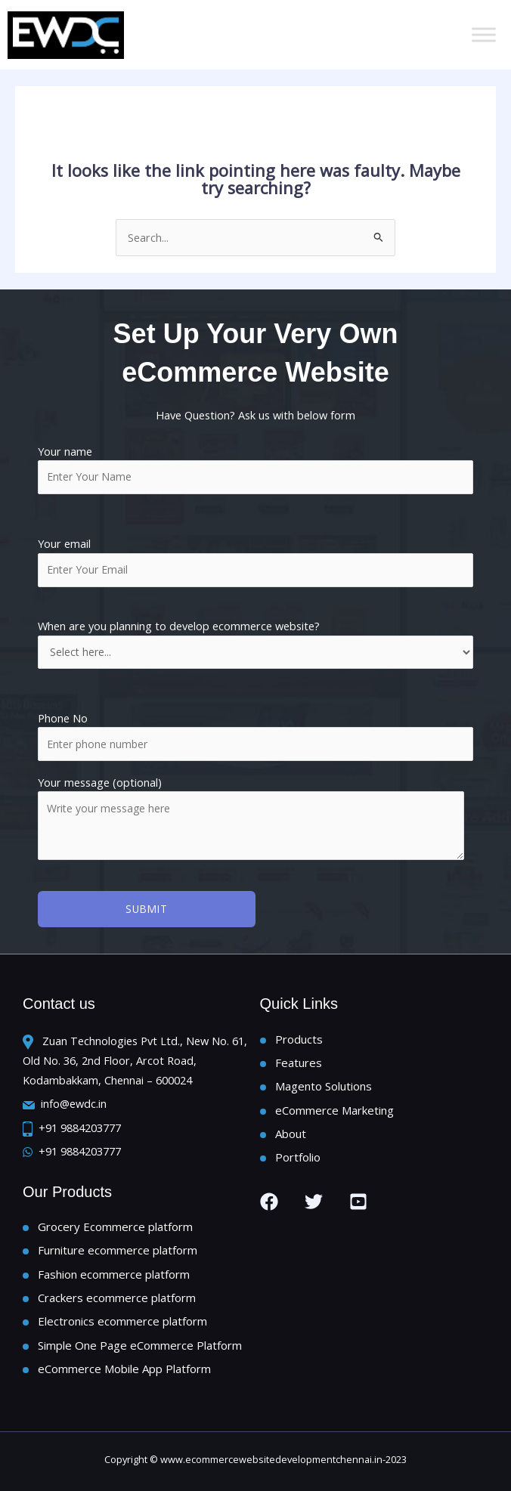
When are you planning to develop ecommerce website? (255, 643)
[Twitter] (314, 1201)
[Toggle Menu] (484, 34)
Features (298, 1062)
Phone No (63, 717)
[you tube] (358, 1201)
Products (299, 1039)
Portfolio (298, 1157)
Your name (255, 469)
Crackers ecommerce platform (117, 1297)
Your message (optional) (255, 820)
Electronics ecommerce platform (122, 1321)
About (290, 1133)
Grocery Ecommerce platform (115, 1226)
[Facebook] (269, 1201)
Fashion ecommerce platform (114, 1274)
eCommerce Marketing (334, 1110)
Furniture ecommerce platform (117, 1249)
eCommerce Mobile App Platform (124, 1368)
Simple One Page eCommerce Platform (140, 1345)
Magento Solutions (323, 1086)
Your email (255, 561)
